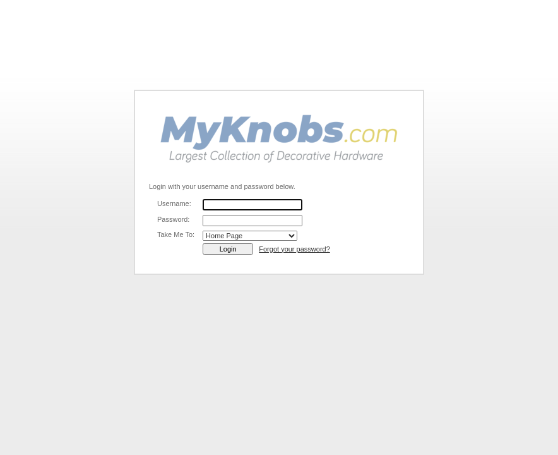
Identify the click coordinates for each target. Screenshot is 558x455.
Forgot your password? (294, 249)
